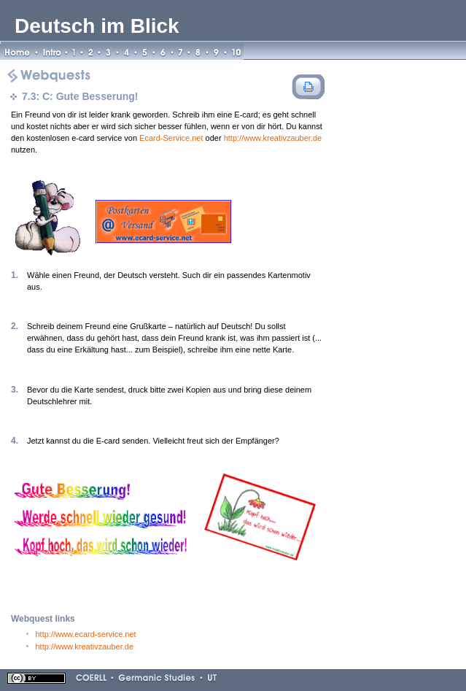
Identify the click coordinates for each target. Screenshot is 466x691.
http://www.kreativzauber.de (273, 138)
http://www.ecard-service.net (86, 634)
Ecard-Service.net (171, 138)
